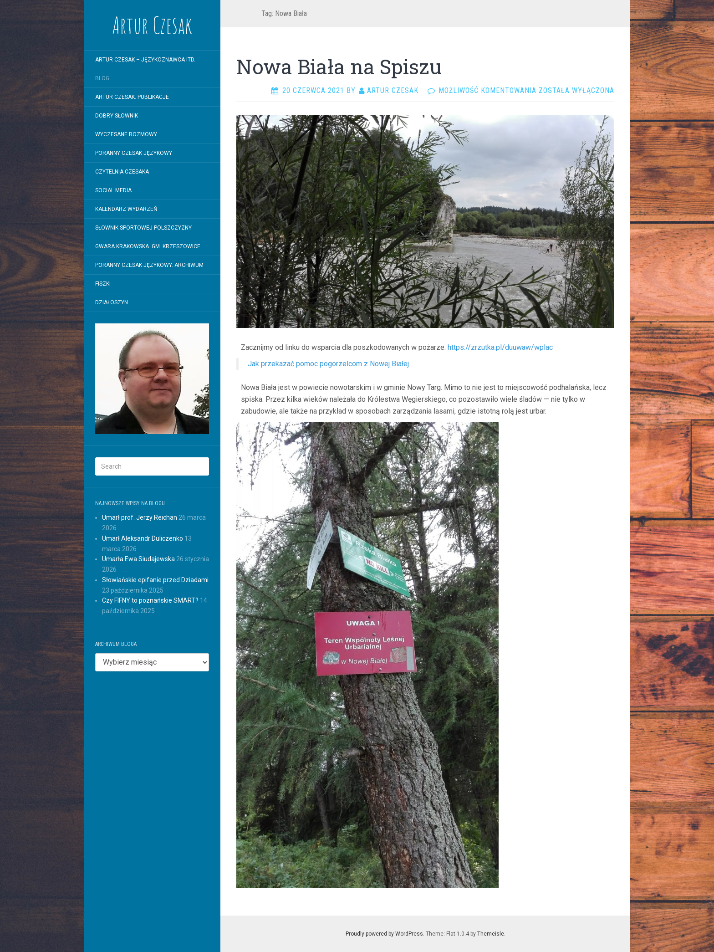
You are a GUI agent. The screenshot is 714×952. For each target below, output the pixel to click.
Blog (102, 78)
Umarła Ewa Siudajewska (138, 559)
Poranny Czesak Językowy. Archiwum (149, 265)
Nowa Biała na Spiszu (339, 66)
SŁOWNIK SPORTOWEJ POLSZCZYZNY (143, 228)
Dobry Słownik (116, 116)
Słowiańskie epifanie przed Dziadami (155, 579)
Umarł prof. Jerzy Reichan (139, 517)
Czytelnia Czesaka (122, 172)
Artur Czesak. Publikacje (132, 97)
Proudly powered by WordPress (384, 934)
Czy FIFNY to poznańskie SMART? (150, 600)
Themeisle (490, 934)
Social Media (113, 190)
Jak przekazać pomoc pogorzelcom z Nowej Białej (328, 363)
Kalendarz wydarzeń (126, 209)
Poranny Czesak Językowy (133, 153)
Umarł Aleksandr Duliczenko (142, 538)
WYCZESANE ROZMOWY (126, 134)
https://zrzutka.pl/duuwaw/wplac (500, 347)
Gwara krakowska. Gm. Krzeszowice (147, 246)
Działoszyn (111, 302)
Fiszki (103, 284)
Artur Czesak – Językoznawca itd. (145, 59)
